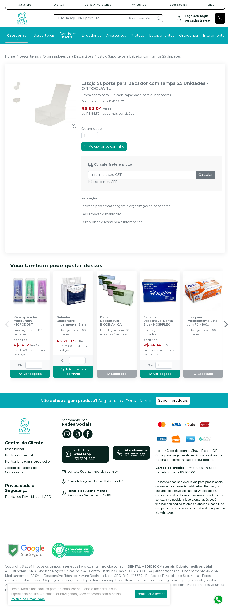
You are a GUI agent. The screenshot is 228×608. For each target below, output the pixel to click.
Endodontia (91, 36)
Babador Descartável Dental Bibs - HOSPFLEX (158, 321)
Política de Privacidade (28, 599)
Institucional (24, 4)
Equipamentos (161, 36)
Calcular (205, 175)
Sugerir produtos (173, 400)
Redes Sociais (177, 4)
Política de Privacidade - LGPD (28, 497)
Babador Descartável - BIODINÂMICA (111, 321)
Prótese (137, 36)
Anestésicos (116, 36)
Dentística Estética (67, 35)
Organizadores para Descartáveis (68, 56)
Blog (211, 4)
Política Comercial (19, 455)
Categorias (16, 36)
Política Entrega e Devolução (27, 461)
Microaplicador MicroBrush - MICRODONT (25, 321)
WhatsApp (139, 4)
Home (10, 56)
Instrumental (214, 36)
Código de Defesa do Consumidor (21, 470)
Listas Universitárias (98, 4)
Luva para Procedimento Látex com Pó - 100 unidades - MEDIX (203, 321)
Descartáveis (43, 36)
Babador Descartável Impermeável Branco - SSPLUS (73, 321)
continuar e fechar (150, 594)
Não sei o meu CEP (103, 182)
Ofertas (59, 4)
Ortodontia (188, 36)
